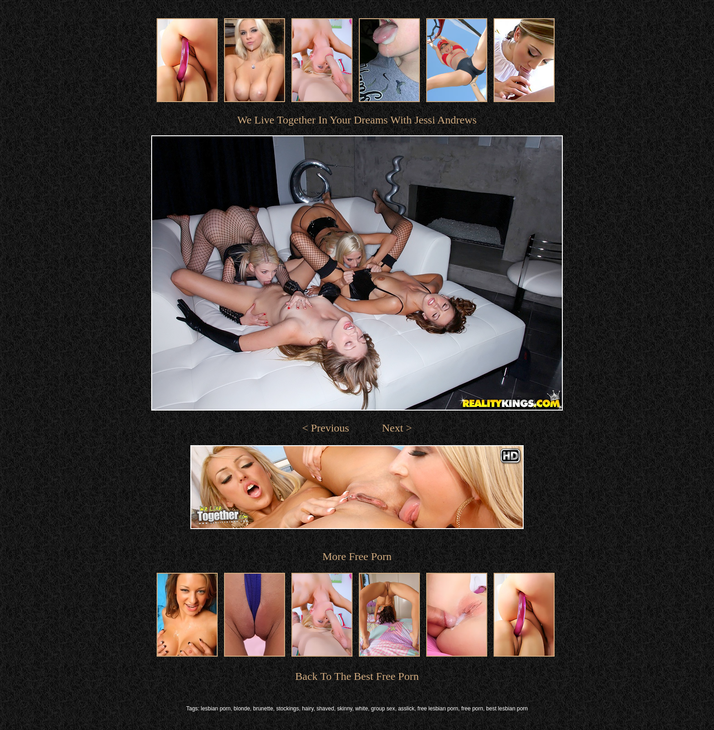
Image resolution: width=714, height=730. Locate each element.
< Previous (325, 428)
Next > (397, 428)
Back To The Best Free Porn (356, 676)
